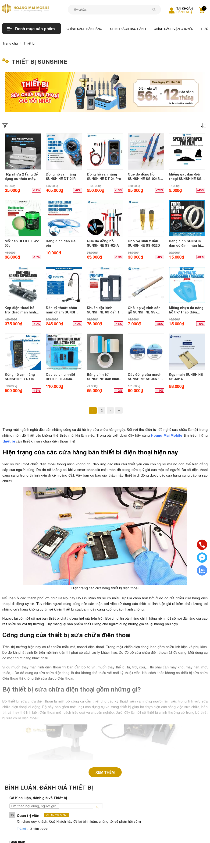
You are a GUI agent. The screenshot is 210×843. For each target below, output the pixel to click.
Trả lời (21, 825)
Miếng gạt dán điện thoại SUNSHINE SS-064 (186, 176)
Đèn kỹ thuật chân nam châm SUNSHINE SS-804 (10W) (64, 310)
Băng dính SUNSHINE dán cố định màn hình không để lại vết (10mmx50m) (187, 243)
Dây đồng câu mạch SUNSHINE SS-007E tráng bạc (144, 376)
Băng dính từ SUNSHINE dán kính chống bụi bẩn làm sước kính (103, 376)
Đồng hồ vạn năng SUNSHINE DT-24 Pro (104, 176)
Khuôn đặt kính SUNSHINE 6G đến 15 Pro (104, 310)
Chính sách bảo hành (128, 29)
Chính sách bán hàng (84, 29)
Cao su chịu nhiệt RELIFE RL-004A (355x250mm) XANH (61, 376)
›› (119, 410)
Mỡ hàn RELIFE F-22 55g (22, 243)
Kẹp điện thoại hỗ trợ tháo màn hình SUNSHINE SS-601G (21, 310)
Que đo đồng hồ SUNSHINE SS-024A (103, 243)
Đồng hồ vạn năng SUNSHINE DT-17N (20, 376)
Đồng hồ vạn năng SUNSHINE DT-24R (61, 176)
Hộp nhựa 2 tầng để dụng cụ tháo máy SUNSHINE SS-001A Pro (21, 176)
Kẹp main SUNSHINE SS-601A (186, 376)
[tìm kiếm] (154, 9)
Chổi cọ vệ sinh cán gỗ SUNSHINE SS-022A (144, 310)
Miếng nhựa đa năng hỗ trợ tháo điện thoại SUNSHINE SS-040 (186, 310)
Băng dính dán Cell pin (61, 243)
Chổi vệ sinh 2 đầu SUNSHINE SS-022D (144, 243)
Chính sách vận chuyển (173, 29)
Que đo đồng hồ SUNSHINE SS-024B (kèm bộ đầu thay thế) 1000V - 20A (144, 176)
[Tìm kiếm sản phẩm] (114, 9)
